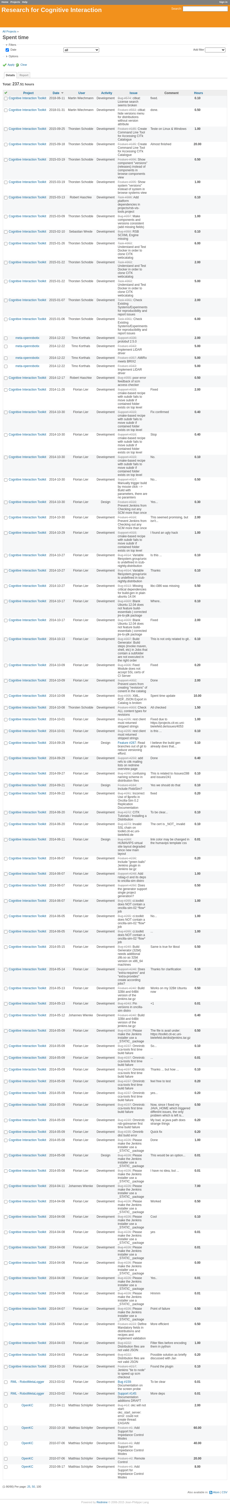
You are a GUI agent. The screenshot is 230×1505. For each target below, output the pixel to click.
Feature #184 (127, 785)
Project (28, 93)
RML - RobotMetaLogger (27, 1382)
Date (13, 49)
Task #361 (125, 300)
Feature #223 (127, 1324)
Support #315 (127, 389)
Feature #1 (125, 1428)
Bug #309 (124, 601)
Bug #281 (124, 793)
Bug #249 (124, 947)
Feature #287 (127, 743)
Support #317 (127, 479)
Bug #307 (124, 639)
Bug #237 (124, 1046)
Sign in (223, 2)
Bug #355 (124, 378)
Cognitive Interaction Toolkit (27, 98)
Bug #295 (124, 719)
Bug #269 (124, 839)
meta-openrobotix (27, 338)
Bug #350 (124, 231)
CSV (224, 1492)
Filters (12, 44)
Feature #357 (127, 358)
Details (10, 75)
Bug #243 (124, 1003)
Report (23, 75)
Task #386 (125, 197)
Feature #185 (127, 129)
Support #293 (127, 758)
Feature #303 (127, 707)
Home (5, 2)
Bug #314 (124, 555)
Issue (133, 93)
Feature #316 (127, 502)
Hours (198, 93)
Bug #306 (124, 665)
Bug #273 (124, 824)
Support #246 (127, 969)
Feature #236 (127, 858)
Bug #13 (123, 1405)
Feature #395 (127, 182)
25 (28, 1486)
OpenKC (27, 1405)
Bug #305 (124, 696)
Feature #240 (127, 988)
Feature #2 (125, 1458)
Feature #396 (127, 159)
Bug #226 (124, 1030)
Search (176, 8)
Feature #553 (127, 110)
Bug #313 (124, 586)
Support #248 (127, 873)
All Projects (9, 31)
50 (33, 1486)
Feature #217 (127, 1366)
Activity (106, 93)
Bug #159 (124, 1382)
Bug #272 (124, 812)
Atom (216, 1492)
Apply (11, 64)
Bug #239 (124, 1120)
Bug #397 (124, 216)
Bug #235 (124, 1132)
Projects (15, 2)
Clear (23, 64)
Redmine (102, 1502)
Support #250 (127, 885)
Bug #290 (124, 773)
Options (13, 56)
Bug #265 (124, 901)
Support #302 (127, 680)
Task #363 (125, 243)
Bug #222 (124, 1343)
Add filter (198, 49)
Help (25, 2)
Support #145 (127, 1393)
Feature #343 (127, 346)
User (81, 93)
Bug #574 (124, 98)
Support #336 (127, 338)
